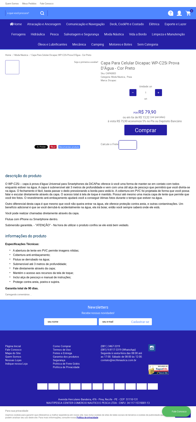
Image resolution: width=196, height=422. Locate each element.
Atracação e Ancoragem (44, 24)
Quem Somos (12, 3)
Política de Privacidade (66, 367)
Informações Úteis (67, 340)
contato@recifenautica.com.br (118, 360)
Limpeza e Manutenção (168, 34)
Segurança (59, 360)
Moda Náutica (114, 34)
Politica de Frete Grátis (66, 363)
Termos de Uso (62, 349)
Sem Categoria (147, 44)
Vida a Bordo (138, 34)
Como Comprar (62, 346)
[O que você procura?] (42, 13)
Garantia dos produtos (66, 356)
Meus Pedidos (29, 3)
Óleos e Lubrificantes (52, 44)
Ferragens (18, 34)
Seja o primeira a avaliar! (86, 62)
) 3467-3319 (110, 346)
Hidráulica (38, 34)
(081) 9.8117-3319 (118, 349)
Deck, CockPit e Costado (127, 24)
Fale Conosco (46, 3)
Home (17, 24)
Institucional (14, 340)
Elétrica (154, 24)
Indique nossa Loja (16, 363)
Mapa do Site (13, 353)
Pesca (54, 34)
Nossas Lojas (13, 360)
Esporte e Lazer (175, 24)
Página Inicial (13, 346)
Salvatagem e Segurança (81, 34)
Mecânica (79, 44)
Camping (97, 44)
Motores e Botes (120, 44)
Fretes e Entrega (62, 353)
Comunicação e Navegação (85, 24)
